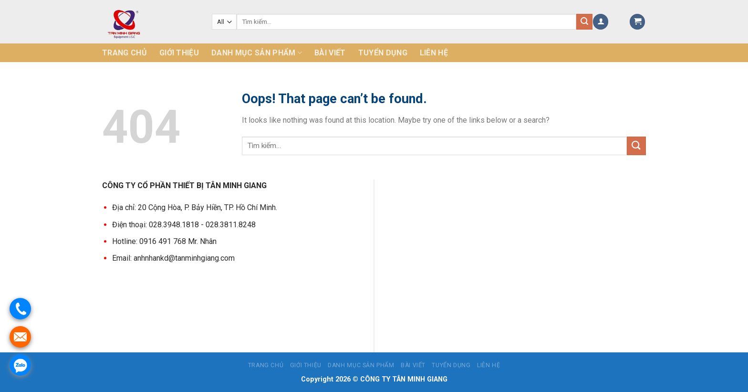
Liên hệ (434, 52)
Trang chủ (124, 52)
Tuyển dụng (382, 52)
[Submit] (636, 146)
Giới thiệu (179, 52)
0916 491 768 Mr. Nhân (178, 240)
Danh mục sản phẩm (256, 53)
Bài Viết (330, 52)
